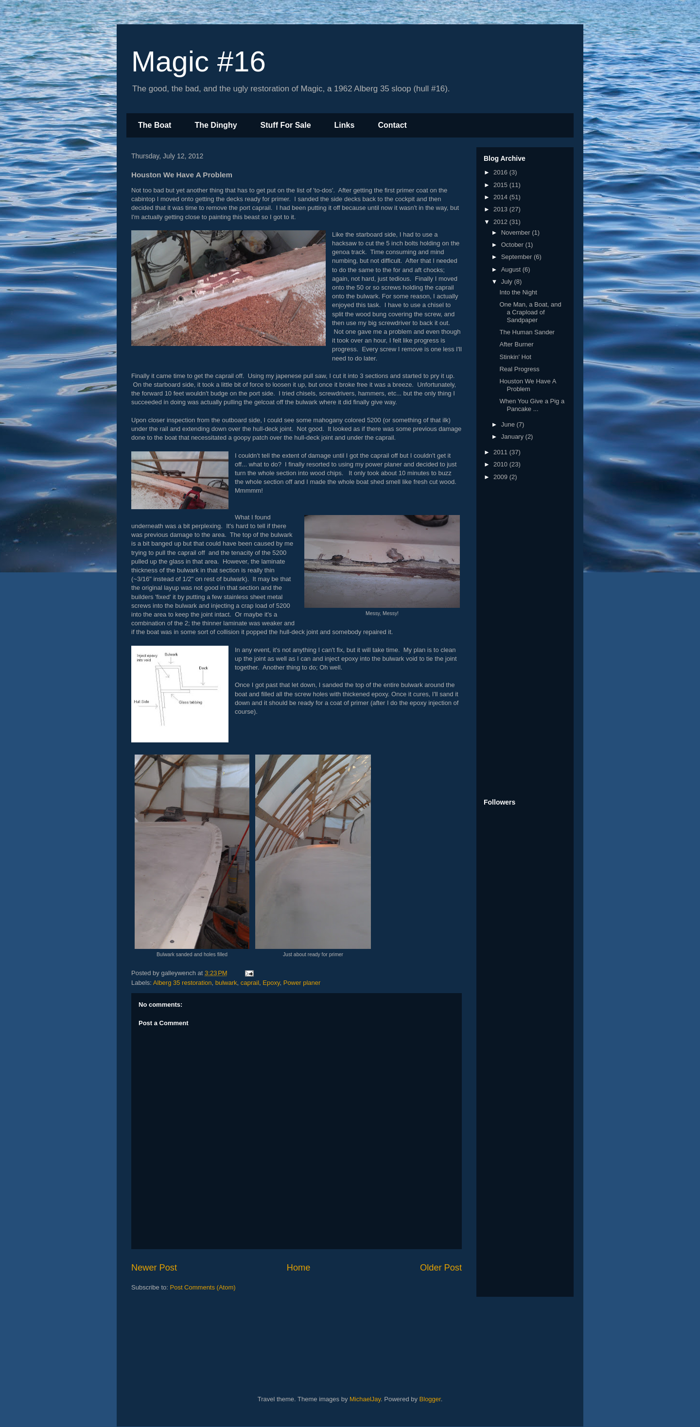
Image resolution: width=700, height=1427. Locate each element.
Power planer (302, 982)
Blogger (430, 1399)
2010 (501, 464)
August (512, 269)
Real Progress (519, 369)
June (509, 424)
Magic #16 (198, 61)
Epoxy (271, 982)
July (507, 281)
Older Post (441, 1267)
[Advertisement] (522, 640)
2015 (501, 185)
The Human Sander (526, 332)
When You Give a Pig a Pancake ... (531, 405)
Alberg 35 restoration (182, 982)
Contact (392, 125)
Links (344, 125)
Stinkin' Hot (515, 357)
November (516, 232)
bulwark (226, 982)
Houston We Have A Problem (527, 385)
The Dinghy (215, 125)
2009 (501, 477)
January (513, 436)
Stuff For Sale (286, 125)
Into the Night (518, 292)
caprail (250, 982)
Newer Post (154, 1267)
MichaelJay (365, 1399)
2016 (501, 172)
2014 (501, 197)
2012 (501, 221)
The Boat (154, 125)
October (513, 244)
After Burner (516, 344)
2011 (501, 452)
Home (299, 1267)
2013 (501, 209)
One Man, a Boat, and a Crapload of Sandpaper (530, 312)
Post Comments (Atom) (203, 1287)
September (517, 256)
